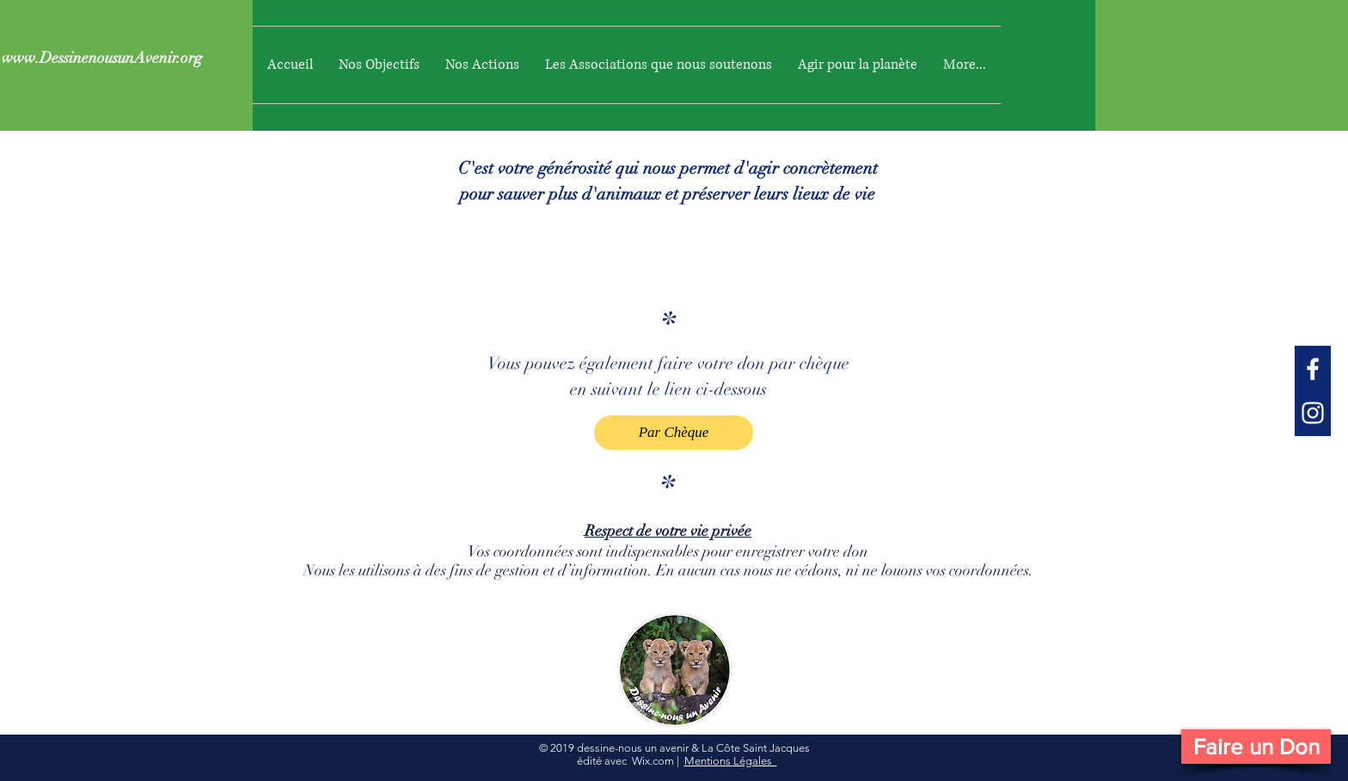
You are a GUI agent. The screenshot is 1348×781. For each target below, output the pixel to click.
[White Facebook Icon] (1312, 369)
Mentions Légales (730, 760)
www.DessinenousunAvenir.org (102, 57)
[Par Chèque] (673, 432)
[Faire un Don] (1256, 746)
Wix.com (653, 760)
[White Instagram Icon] (1312, 412)
